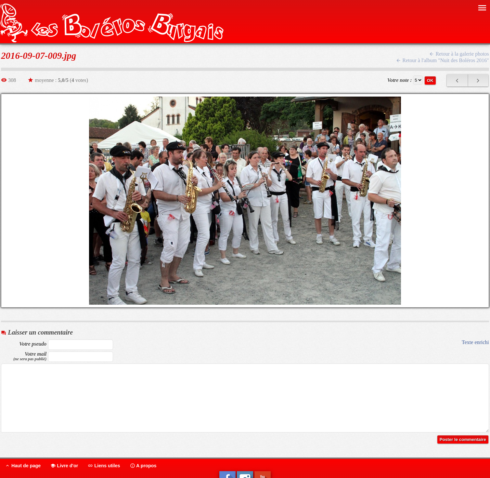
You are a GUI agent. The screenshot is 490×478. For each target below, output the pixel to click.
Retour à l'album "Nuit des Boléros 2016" (442, 60)
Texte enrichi (475, 342)
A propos (143, 465)
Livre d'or (64, 465)
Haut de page (23, 465)
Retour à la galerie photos (459, 54)
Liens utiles (104, 465)
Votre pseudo (32, 344)
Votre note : (399, 80)
